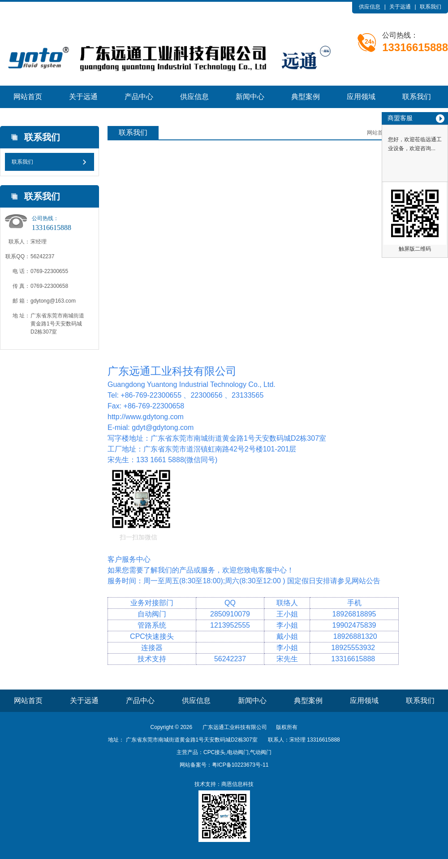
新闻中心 (250, 96)
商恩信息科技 (237, 784)
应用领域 (361, 96)
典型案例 (305, 96)
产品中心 (139, 96)
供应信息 (369, 7)
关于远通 (400, 7)
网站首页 (27, 96)
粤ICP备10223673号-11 (240, 765)
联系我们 (430, 7)
